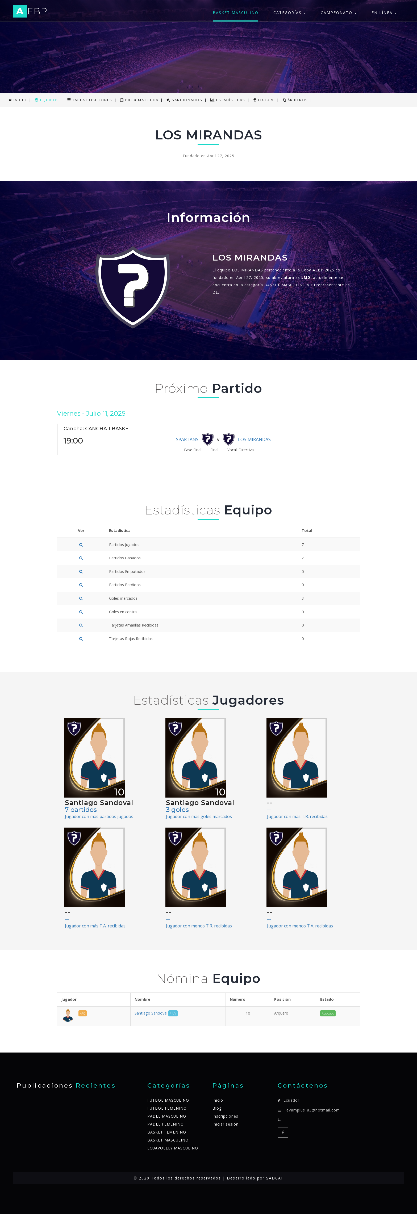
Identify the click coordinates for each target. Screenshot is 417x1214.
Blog (217, 1108)
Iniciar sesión (225, 1124)
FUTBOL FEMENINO (167, 1108)
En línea (384, 12)
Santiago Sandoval (156, 1013)
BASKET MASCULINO (235, 12)
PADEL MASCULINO (166, 1116)
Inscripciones (225, 1116)
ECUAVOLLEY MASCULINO (173, 1148)
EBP (30, 12)
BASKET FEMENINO (166, 1132)
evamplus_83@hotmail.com (313, 1110)
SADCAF (275, 1178)
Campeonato (339, 12)
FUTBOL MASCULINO (168, 1100)
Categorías (289, 12)
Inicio (217, 1100)
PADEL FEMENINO (165, 1124)
